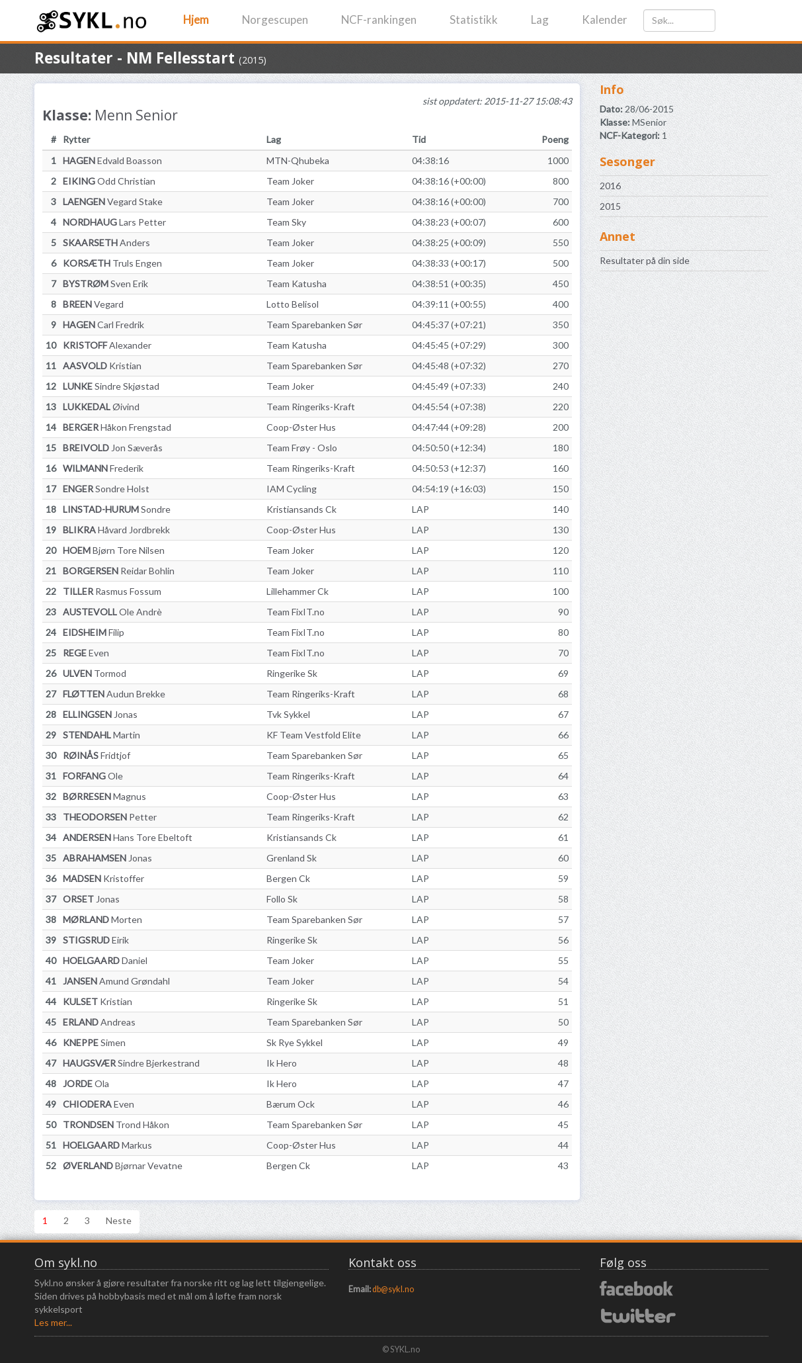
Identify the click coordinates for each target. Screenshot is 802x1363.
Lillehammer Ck (297, 591)
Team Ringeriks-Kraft (310, 406)
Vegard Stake (113, 201)
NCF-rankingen (379, 19)
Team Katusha (296, 283)
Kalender (604, 19)
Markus (107, 1145)
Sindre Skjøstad (111, 386)
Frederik (103, 468)
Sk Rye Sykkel (294, 1042)
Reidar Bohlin (119, 570)
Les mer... (53, 1322)
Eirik (96, 939)
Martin (101, 734)
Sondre (117, 509)
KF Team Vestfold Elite (313, 734)
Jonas (100, 714)
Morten (102, 919)
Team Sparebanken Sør (314, 324)
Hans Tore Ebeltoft (127, 837)
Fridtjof (96, 755)
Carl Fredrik (103, 324)
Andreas (99, 1022)
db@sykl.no (393, 1289)
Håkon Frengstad (117, 427)
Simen (94, 1042)
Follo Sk (282, 898)
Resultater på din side (645, 260)
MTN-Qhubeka (297, 160)
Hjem (196, 19)
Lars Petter (114, 222)
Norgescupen (275, 19)
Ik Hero (281, 1063)
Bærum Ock (290, 1104)
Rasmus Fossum (112, 591)
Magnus (104, 796)
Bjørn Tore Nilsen (114, 550)
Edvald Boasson (112, 160)
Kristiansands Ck (301, 509)
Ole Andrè (112, 611)
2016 (610, 185)
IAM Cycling (291, 488)
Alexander (107, 345)
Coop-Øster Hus (301, 427)
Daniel (105, 960)
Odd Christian (109, 181)
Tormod (94, 673)
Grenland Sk (291, 857)
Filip (93, 632)
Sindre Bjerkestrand (131, 1063)
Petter (110, 816)
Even (86, 652)
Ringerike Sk (291, 673)
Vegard (93, 304)
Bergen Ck (288, 878)
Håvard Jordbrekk (116, 529)
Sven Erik (105, 283)
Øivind (101, 406)
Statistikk (474, 19)
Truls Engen (112, 263)
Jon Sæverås (113, 447)
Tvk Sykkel (288, 714)
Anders (106, 242)
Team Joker (290, 181)
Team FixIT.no (295, 611)
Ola (86, 1083)
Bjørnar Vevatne (122, 1165)
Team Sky (286, 222)
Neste (119, 1220)
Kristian (102, 365)
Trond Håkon (116, 1124)
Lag (540, 19)
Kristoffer (103, 878)
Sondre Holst (106, 488)
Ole (93, 775)
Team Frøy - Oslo (301, 447)
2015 (610, 206)
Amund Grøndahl (116, 981)
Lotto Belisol (292, 304)
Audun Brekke (114, 693)
